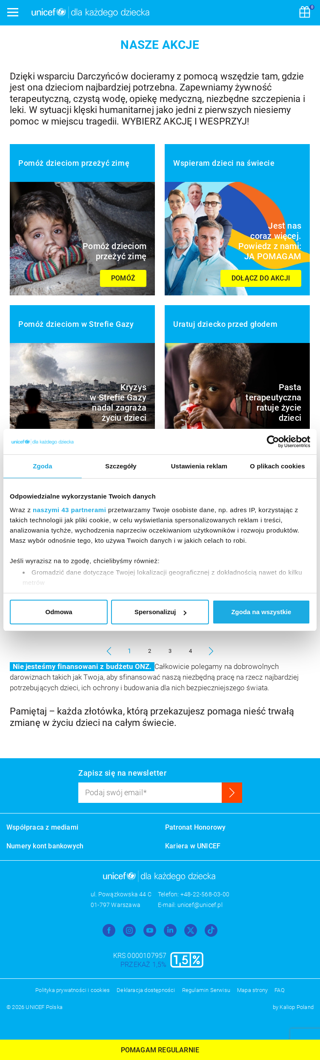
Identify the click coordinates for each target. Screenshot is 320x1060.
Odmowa (59, 611)
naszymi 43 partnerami (69, 509)
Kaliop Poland (297, 1007)
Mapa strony (252, 990)
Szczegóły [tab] (120, 466)
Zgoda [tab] (42, 466)
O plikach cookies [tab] (277, 466)
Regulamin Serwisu (206, 990)
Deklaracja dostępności (146, 990)
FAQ (279, 990)
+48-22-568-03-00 (204, 894)
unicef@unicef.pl (200, 904)
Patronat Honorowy (195, 827)
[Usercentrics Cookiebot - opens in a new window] (273, 441)
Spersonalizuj (160, 611)
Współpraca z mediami (42, 827)
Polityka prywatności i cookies (72, 990)
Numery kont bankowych (44, 846)
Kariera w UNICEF (192, 846)
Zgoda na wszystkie (261, 611)
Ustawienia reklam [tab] (199, 466)
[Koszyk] (304, 13)
